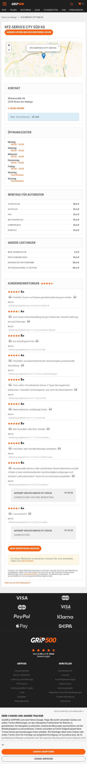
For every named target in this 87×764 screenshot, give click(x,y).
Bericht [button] (11, 302)
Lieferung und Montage (22, 679)
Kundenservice (65, 670)
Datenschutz (65, 683)
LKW (64, 10)
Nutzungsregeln (65, 688)
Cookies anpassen (43, 759)
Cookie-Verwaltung (65, 696)
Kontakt (65, 675)
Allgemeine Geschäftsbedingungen (65, 692)
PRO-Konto (21, 683)
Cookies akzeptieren (43, 752)
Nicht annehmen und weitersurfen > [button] (69, 711)
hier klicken (27, 560)
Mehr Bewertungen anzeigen (24, 548)
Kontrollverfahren (31, 574)
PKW (4, 10)
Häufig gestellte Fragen (22, 688)
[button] (44, 56)
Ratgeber (21, 696)
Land (21, 692)
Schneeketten (51, 10)
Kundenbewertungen (65, 679)
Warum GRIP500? (21, 675)
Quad (37, 10)
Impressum (65, 701)
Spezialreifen (76, 10)
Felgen (13, 10)
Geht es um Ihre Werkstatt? (18, 582)
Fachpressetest (21, 670)
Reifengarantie (22, 701)
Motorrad (25, 10)
